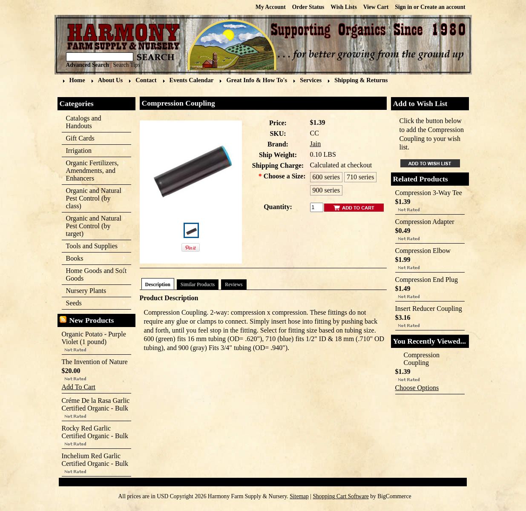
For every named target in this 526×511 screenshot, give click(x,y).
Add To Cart (78, 386)
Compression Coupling (422, 358)
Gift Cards (80, 138)
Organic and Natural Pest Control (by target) (94, 226)
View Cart (376, 7)
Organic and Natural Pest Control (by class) (94, 198)
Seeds (94, 303)
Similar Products (198, 284)
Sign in (403, 7)
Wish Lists (343, 7)
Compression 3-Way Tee (428, 192)
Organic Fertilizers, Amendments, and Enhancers (94, 170)
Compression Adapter (424, 221)
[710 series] (360, 177)
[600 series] (326, 177)
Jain (315, 143)
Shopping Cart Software (340, 496)
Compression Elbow (423, 250)
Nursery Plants (86, 290)
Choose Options (417, 387)
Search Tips (126, 65)
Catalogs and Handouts (83, 122)
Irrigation (94, 151)
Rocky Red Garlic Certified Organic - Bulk (95, 432)
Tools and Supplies (94, 246)
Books (94, 259)
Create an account (442, 7)
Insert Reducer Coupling (428, 308)
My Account (271, 7)
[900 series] (326, 190)
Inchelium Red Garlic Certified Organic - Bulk (95, 459)
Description (157, 284)
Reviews (233, 284)
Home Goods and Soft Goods (94, 274)
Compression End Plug (426, 279)
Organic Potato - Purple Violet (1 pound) (94, 337)
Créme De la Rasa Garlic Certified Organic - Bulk (96, 404)
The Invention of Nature (95, 361)
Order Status (308, 7)
